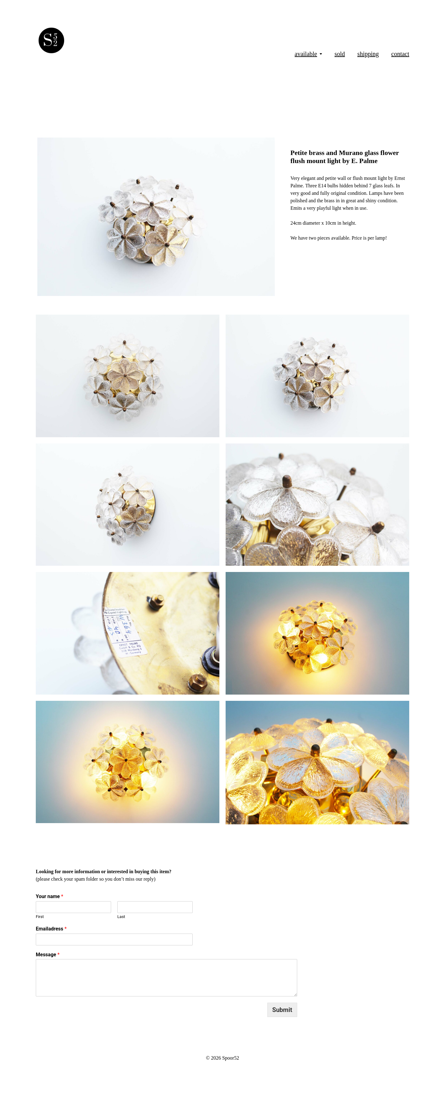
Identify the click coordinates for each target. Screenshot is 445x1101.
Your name (49, 896)
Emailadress (51, 929)
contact (400, 53)
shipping (368, 53)
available (306, 53)
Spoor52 (230, 1058)
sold (340, 53)
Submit (282, 1010)
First (40, 916)
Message (47, 955)
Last (121, 916)
